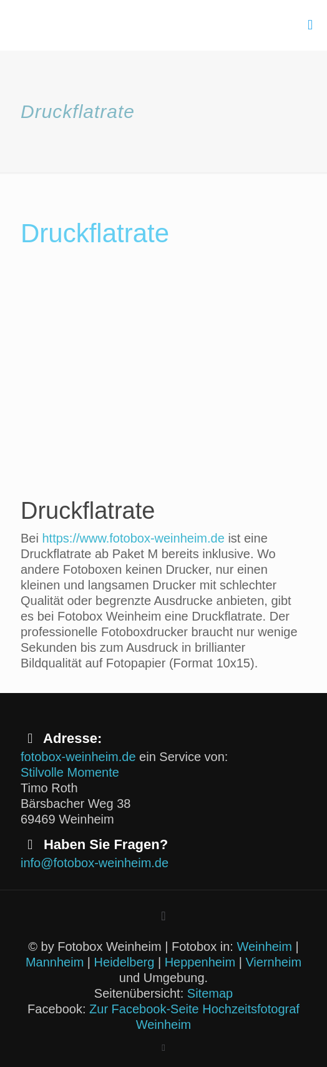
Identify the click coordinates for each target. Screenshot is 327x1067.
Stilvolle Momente (70, 772)
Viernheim (273, 962)
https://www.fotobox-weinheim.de (133, 538)
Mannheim (55, 962)
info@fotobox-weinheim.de (94, 863)
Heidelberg (124, 962)
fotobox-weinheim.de (78, 757)
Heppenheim (200, 962)
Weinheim (264, 946)
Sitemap (210, 993)
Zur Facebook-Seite (144, 1009)
